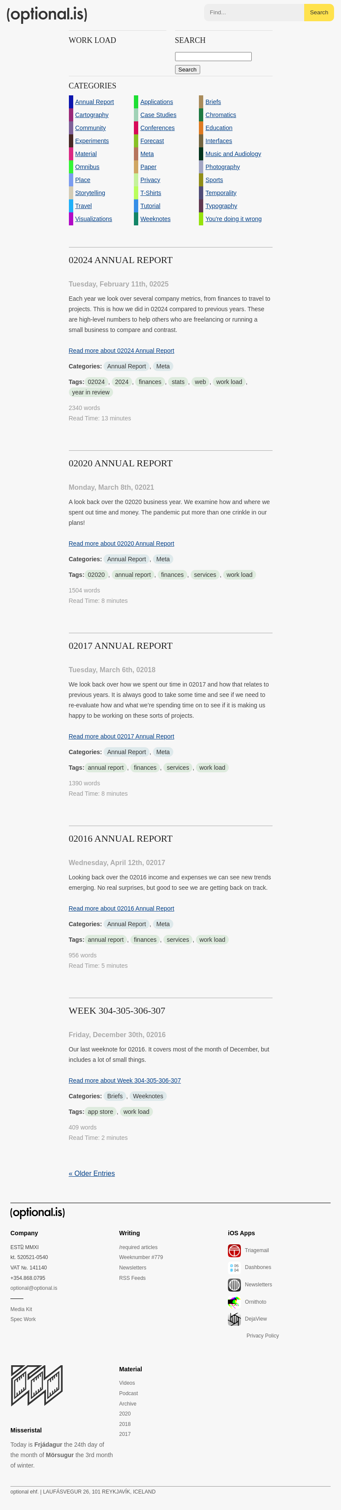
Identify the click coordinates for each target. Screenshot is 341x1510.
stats (178, 381)
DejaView (247, 1319)
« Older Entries (92, 1173)
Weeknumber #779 (141, 1257)
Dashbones (249, 1267)
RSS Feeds (132, 1278)
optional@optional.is (33, 1288)
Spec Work (23, 1319)
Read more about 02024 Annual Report (122, 350)
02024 (96, 381)
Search (319, 12)
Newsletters (132, 1268)
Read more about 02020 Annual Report (122, 543)
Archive (127, 1404)
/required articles (138, 1247)
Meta (163, 366)
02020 (96, 574)
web (200, 381)
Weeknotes (148, 1096)
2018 (125, 1424)
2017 (125, 1434)
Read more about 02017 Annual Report (122, 736)
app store (100, 1111)
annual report (133, 574)
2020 (125, 1414)
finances (150, 381)
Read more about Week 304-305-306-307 (125, 1080)
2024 (122, 381)
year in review (91, 392)
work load (229, 381)
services (205, 574)
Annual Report (126, 366)
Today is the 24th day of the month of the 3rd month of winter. (61, 1455)
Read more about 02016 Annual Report (122, 908)
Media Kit (21, 1309)
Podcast (128, 1393)
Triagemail (248, 1250)
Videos (127, 1383)
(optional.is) (47, 15)
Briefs (115, 1096)
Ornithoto (247, 1302)
